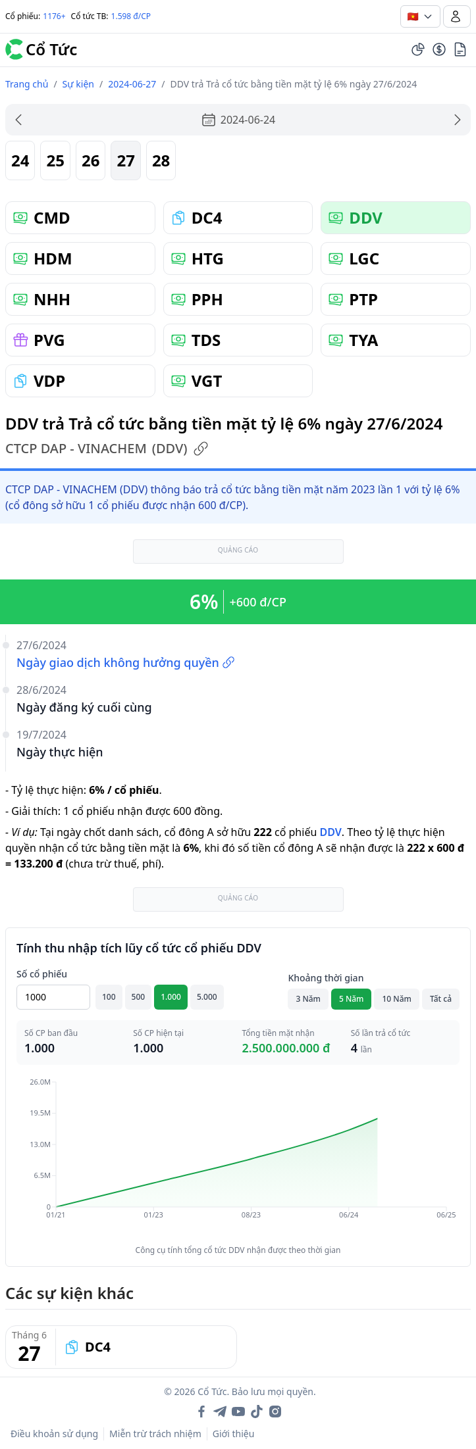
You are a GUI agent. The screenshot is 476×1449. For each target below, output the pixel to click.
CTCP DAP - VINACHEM (107, 448)
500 (138, 996)
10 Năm (396, 998)
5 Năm (351, 998)
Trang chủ (26, 84)
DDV (330, 832)
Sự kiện (78, 84)
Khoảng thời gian (325, 977)
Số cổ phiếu (41, 974)
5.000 (207, 996)
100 (109, 996)
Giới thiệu (234, 1433)
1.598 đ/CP (131, 16)
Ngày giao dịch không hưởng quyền (125, 662)
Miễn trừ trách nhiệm (155, 1433)
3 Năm (308, 998)
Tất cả (441, 998)
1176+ (54, 16)
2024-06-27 (132, 84)
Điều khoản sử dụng (54, 1433)
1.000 (171, 996)
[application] (238, 1157)
